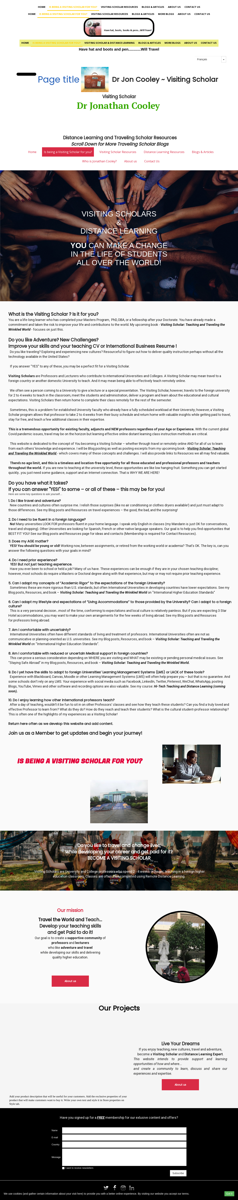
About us (174, 7)
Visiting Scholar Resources (119, 7)
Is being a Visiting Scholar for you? (73, 7)
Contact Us (192, 7)
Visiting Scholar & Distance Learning (109, 42)
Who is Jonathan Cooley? (99, 161)
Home (41, 7)
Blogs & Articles (153, 7)
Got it (229, 1193)
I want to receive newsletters (77, 1168)
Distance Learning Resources (164, 152)
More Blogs (166, 14)
